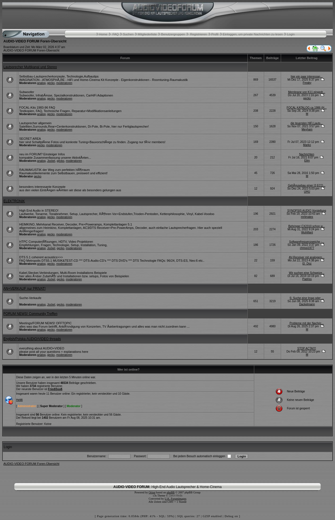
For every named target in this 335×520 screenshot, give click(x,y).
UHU (307, 191)
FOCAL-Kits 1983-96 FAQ (37, 107)
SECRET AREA (30, 138)
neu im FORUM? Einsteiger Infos (42, 154)
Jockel (51, 160)
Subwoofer (26, 92)
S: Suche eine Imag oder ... (307, 298)
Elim (307, 160)
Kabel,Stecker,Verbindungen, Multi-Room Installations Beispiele (63, 272)
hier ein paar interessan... (307, 76)
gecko (51, 83)
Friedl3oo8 (55, 389)
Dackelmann (307, 304)
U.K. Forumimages (175, 498)
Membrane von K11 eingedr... (306, 92)
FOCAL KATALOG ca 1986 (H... (307, 107)
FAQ (115, 34)
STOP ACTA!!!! (306, 348)
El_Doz (307, 263)
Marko (307, 145)
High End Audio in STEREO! (38, 210)
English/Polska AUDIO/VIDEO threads (32, 339)
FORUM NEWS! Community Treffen (30, 314)
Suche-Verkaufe (30, 298)
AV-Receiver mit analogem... (307, 257)
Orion (152, 492)
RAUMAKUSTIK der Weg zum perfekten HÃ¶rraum (54, 169)
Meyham (307, 129)
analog (41, 83)
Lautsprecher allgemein (35, 123)
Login (291, 34)
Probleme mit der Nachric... (307, 323)
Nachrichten (306, 154)
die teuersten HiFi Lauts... (307, 123)
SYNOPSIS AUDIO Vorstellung (306, 210)
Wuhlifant (307, 232)
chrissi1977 (307, 248)
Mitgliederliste (147, 34)
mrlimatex (307, 216)
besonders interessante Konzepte (42, 186)
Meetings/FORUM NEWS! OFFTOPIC (45, 323)
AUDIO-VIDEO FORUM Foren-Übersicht (31, 50)
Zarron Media (175, 495)
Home (103, 34)
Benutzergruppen (173, 34)
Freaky (307, 82)
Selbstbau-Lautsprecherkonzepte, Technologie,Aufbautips (59, 76)
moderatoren (64, 83)
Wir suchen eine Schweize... (307, 272)
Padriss (307, 279)
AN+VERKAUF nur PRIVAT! (24, 289)
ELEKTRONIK (14, 201)
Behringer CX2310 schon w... (306, 226)
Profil (214, 34)
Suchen (128, 34)
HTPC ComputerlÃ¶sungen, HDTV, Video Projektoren (56, 241)
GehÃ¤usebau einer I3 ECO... (306, 185)
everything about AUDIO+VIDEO (41, 348)
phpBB (171, 492)
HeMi (19, 399)
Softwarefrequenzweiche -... (306, 241)
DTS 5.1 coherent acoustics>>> (41, 257)
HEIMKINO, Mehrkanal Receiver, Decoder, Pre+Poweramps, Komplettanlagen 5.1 (75, 224)
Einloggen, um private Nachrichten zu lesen (253, 34)
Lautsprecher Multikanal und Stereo (30, 67)
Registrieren (198, 34)
